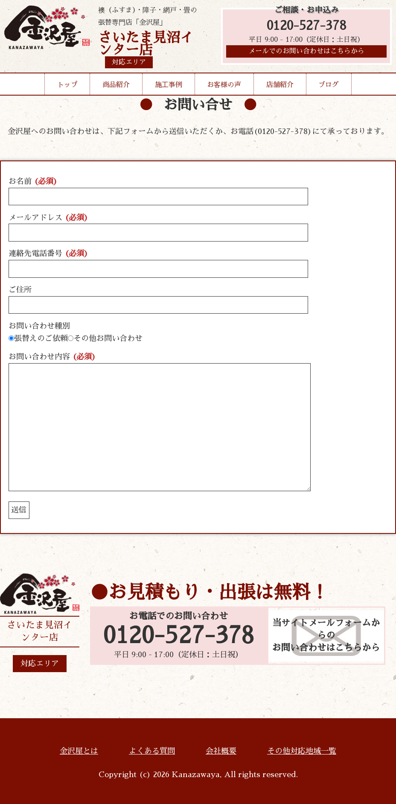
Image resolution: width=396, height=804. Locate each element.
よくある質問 (152, 751)
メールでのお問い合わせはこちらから (306, 53)
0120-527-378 (306, 26)
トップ (67, 85)
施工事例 (168, 85)
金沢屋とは (79, 751)
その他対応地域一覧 (301, 751)
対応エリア (39, 663)
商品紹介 (116, 85)
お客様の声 (224, 85)
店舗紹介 (280, 85)
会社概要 (221, 751)
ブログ (328, 85)
